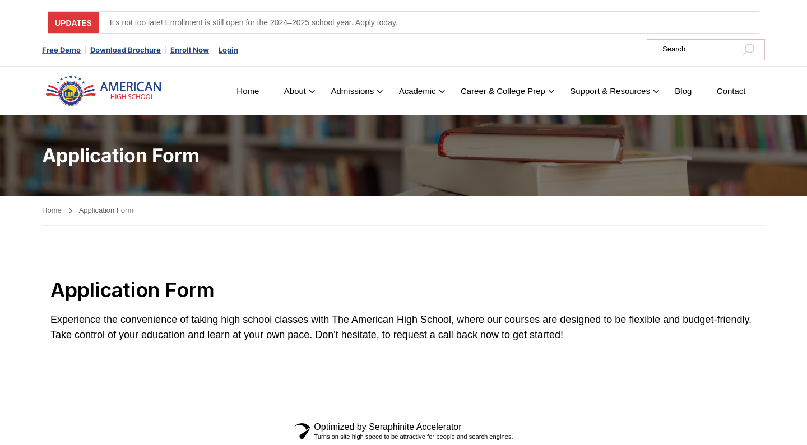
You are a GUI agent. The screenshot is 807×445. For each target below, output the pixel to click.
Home (247, 91)
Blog (683, 91)
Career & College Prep (503, 91)
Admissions (352, 91)
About (295, 91)
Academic (417, 91)
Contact (731, 91)
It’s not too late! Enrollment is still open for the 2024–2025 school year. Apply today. (254, 22)
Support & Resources (610, 91)
